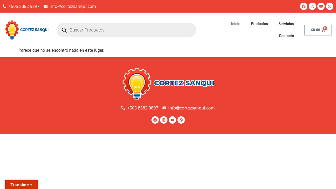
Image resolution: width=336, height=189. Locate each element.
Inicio (235, 23)
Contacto (286, 35)
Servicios (286, 23)
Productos (259, 23)
